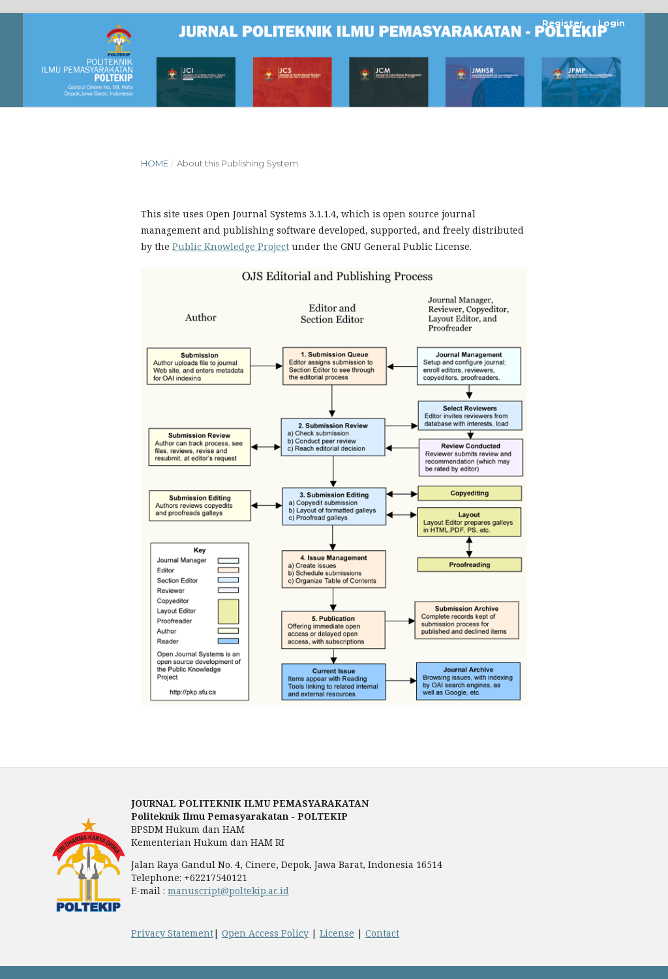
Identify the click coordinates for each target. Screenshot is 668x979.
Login (611, 23)
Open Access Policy (265, 933)
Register (562, 23)
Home (154, 163)
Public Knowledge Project (230, 246)
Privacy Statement (172, 933)
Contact (382, 933)
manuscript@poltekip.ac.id (228, 890)
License (337, 933)
